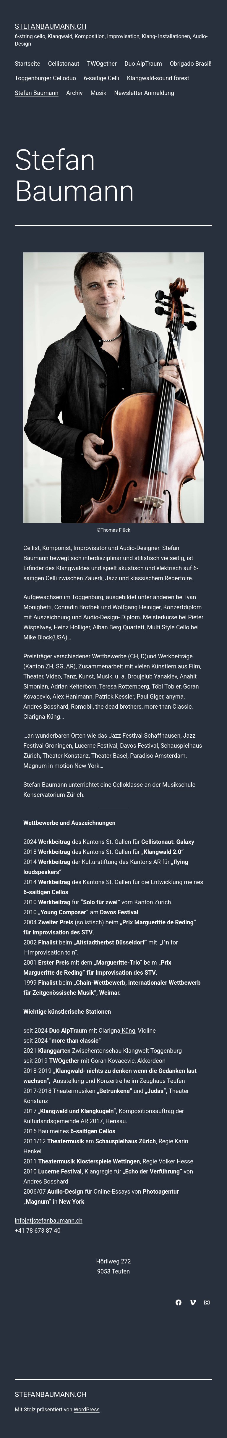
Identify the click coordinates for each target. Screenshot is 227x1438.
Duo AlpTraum (143, 63)
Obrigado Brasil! (190, 63)
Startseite (27, 63)
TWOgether (102, 63)
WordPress (86, 1409)
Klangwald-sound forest (158, 78)
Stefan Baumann (37, 92)
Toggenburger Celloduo (45, 78)
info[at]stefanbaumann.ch (48, 1220)
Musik (98, 92)
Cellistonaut (63, 63)
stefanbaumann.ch (50, 26)
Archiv (74, 92)
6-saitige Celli (101, 78)
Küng (127, 1030)
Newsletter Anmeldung (144, 92)
